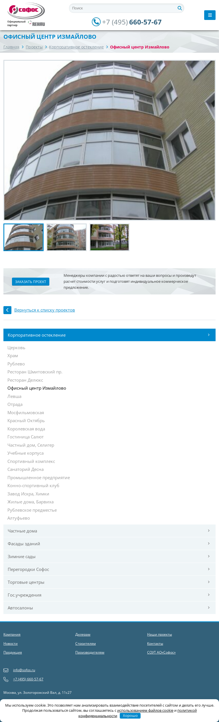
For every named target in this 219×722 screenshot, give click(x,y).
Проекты (34, 47)
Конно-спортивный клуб (33, 486)
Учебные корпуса (25, 453)
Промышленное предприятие (38, 478)
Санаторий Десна (25, 469)
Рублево (16, 364)
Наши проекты (159, 634)
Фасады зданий (109, 543)
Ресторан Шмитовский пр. (34, 372)
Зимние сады (109, 556)
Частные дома (109, 531)
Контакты (155, 643)
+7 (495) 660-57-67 (23, 679)
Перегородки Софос (109, 569)
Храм (12, 356)
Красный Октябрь (26, 421)
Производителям (89, 652)
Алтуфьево (18, 518)
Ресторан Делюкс (25, 380)
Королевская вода (26, 429)
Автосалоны (109, 608)
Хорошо (130, 715)
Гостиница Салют (25, 437)
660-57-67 (127, 22)
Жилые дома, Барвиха (30, 502)
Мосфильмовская (25, 413)
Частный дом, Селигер (30, 445)
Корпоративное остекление (76, 47)
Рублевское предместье (32, 510)
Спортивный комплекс (31, 461)
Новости (10, 643)
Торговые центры (109, 582)
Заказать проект (30, 281)
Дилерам (82, 634)
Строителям (85, 643)
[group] (109, 140)
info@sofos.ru (19, 670)
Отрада (15, 404)
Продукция (12, 652)
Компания (12, 634)
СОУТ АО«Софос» (161, 652)
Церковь (16, 348)
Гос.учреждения (109, 595)
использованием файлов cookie (145, 710)
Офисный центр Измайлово (36, 388)
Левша (14, 396)
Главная (11, 47)
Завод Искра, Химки (28, 494)
